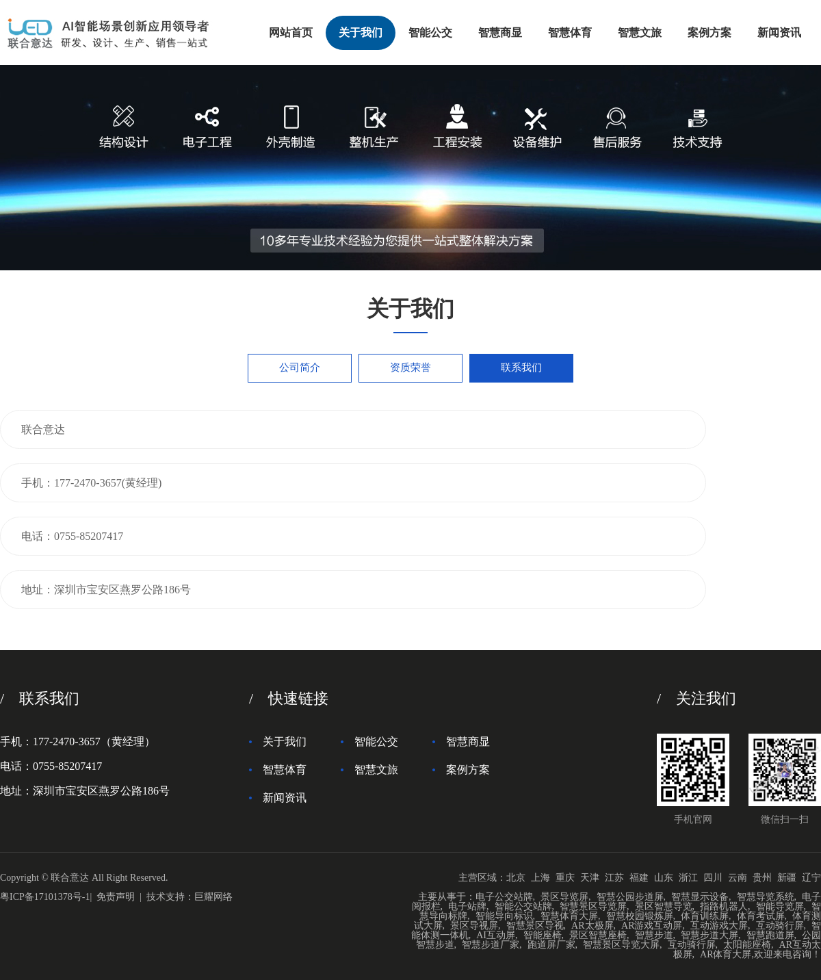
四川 (712, 878)
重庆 (565, 878)
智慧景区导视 (535, 925)
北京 (515, 878)
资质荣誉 (410, 367)
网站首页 (291, 32)
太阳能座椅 (747, 945)
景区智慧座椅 (598, 935)
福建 (639, 878)
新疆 (786, 878)
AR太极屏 (592, 925)
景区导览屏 (564, 897)
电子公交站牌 (504, 897)
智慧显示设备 (700, 897)
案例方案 (709, 32)
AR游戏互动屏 (651, 925)
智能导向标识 (504, 916)
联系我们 (521, 367)
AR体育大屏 (725, 954)
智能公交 (430, 32)
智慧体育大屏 (569, 916)
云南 (737, 878)
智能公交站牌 (523, 906)
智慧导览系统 (765, 897)
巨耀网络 (213, 897)
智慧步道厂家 (490, 945)
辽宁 (811, 878)
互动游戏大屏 (719, 925)
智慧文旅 (640, 32)
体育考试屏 (761, 916)
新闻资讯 (779, 32)
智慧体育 (570, 32)
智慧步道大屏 (709, 935)
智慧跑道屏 (770, 935)
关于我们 (360, 32)
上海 (540, 878)
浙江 (688, 878)
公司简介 (299, 367)
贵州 (762, 878)
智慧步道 (654, 935)
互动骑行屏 (780, 925)
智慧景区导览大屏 (621, 945)
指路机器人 (724, 906)
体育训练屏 (705, 916)
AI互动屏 (495, 935)
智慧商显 (500, 32)
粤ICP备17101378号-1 (45, 897)
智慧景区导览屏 (593, 906)
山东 (663, 878)
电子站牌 (467, 906)
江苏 (614, 878)
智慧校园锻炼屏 (639, 916)
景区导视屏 (474, 925)
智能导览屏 (780, 906)
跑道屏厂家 (551, 945)
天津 (589, 878)
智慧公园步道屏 (630, 897)
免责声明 (115, 897)
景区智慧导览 (663, 906)
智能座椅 (542, 935)
